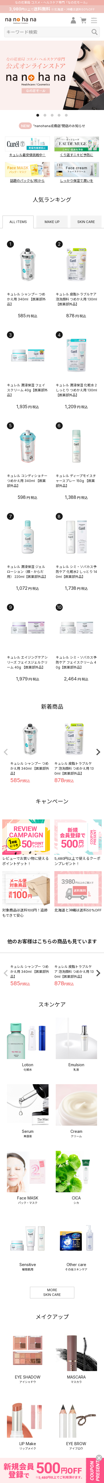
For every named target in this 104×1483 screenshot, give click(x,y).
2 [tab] (45, 115)
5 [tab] (66, 115)
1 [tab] (37, 115)
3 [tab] (52, 115)
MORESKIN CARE (52, 1242)
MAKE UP (52, 222)
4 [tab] (59, 115)
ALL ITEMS (18, 222)
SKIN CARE (86, 222)
